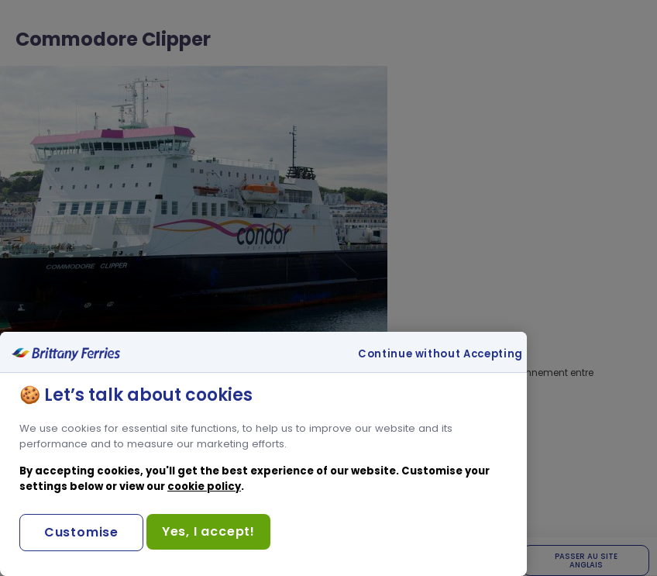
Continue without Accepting (440, 354)
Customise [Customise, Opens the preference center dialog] (81, 532)
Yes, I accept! (208, 531)
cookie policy (204, 486)
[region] (263, 454)
